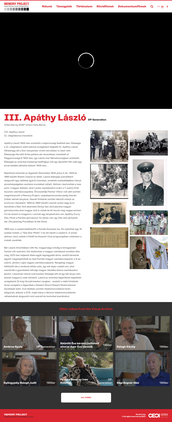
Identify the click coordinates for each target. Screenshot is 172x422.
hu (162, 6)
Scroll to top (141, 414)
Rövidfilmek (105, 6)
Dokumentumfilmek (132, 6)
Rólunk (47, 6)
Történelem (84, 6)
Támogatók (64, 6)
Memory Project (18, 415)
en (158, 6)
